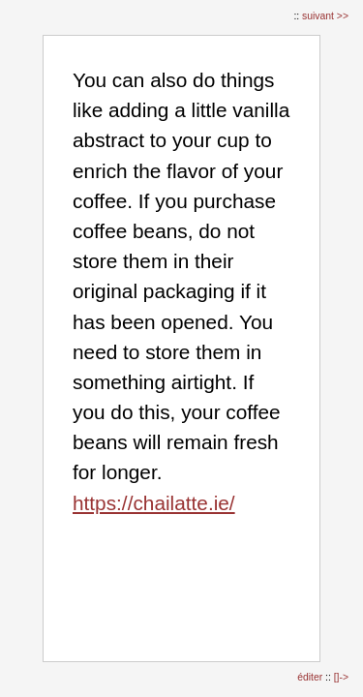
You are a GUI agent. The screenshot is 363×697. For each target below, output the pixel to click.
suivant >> (325, 16)
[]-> (341, 677)
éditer (311, 677)
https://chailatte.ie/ (154, 503)
